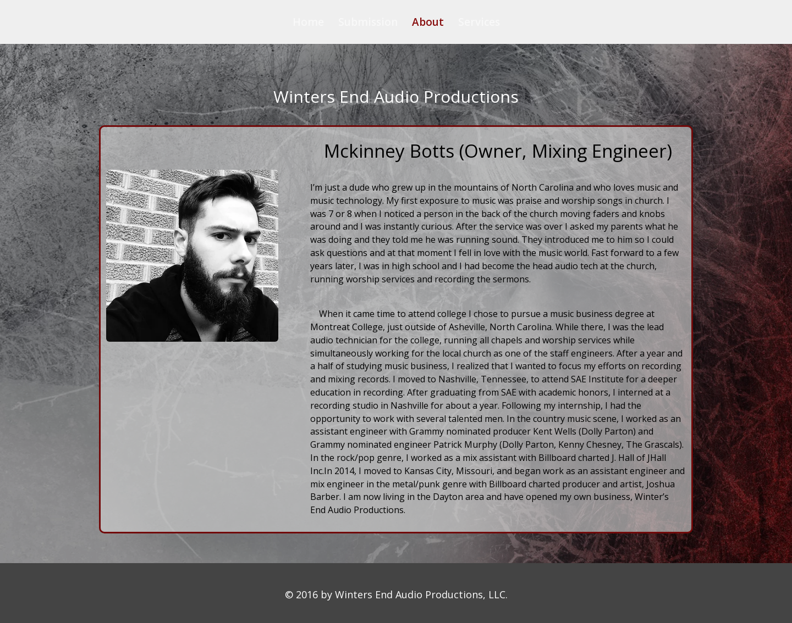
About (428, 23)
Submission (368, 23)
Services (479, 23)
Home (308, 23)
